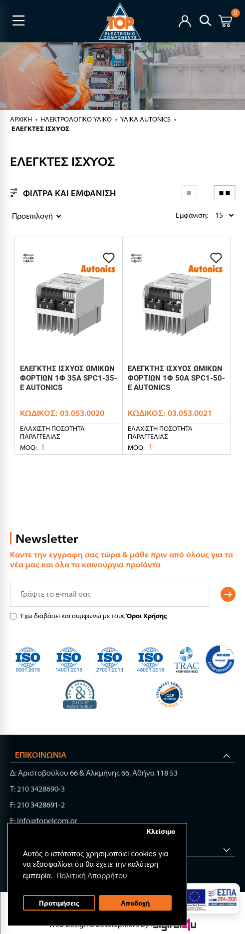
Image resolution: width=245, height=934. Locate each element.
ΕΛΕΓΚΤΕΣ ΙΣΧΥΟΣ (40, 129)
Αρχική (21, 119)
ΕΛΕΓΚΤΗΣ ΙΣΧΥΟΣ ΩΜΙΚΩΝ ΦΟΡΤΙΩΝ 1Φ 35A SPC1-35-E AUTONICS (68, 378)
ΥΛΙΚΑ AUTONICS (145, 119)
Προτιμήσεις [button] (59, 903)
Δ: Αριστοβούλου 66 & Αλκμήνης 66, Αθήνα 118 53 (94, 773)
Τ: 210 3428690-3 (37, 789)
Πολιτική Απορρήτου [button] (92, 875)
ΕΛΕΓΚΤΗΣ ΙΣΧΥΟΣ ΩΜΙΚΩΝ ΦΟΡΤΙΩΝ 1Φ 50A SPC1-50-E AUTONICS (176, 378)
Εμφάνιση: (178, 215)
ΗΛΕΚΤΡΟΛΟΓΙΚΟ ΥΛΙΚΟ (76, 119)
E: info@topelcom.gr (43, 820)
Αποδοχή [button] (135, 903)
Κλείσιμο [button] (161, 831)
